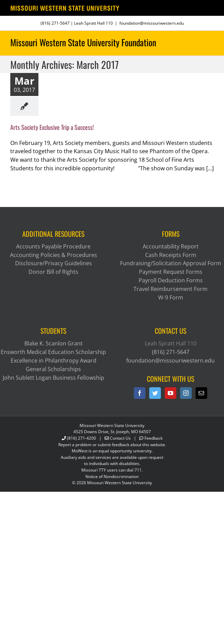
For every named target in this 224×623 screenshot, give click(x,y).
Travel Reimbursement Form (170, 289)
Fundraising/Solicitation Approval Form (170, 263)
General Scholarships (53, 369)
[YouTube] (170, 393)
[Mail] (201, 393)
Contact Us (120, 438)
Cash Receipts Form (170, 255)
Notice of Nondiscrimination (112, 476)
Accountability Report (171, 246)
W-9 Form (170, 297)
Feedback (153, 438)
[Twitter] (155, 393)
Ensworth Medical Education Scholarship (53, 352)
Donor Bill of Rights (53, 272)
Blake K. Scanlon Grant (53, 343)
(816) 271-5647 (55, 23)
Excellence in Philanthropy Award (53, 360)
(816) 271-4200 (81, 438)
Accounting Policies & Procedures (53, 255)
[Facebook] (139, 393)
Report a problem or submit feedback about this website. (112, 445)
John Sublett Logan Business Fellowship (53, 377)
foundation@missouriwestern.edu (151, 23)
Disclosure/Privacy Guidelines (53, 263)
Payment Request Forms (170, 272)
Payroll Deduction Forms (171, 280)
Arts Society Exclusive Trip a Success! (52, 127)
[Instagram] (186, 393)
